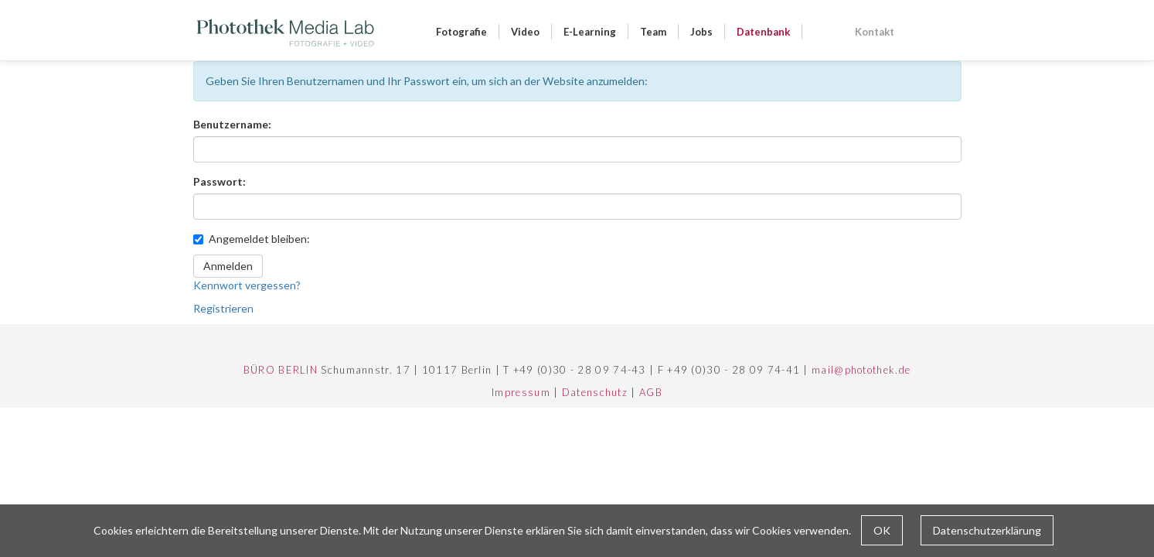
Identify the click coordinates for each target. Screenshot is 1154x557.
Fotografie (461, 32)
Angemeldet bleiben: (251, 238)
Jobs (701, 32)
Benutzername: (232, 124)
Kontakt (874, 32)
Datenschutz (595, 392)
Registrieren (223, 308)
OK (881, 530)
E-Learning (589, 32)
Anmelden (228, 265)
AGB (650, 392)
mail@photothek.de (861, 370)
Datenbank (763, 32)
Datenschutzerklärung (987, 530)
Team (653, 32)
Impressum (521, 392)
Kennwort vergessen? (247, 285)
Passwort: (219, 181)
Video (525, 32)
